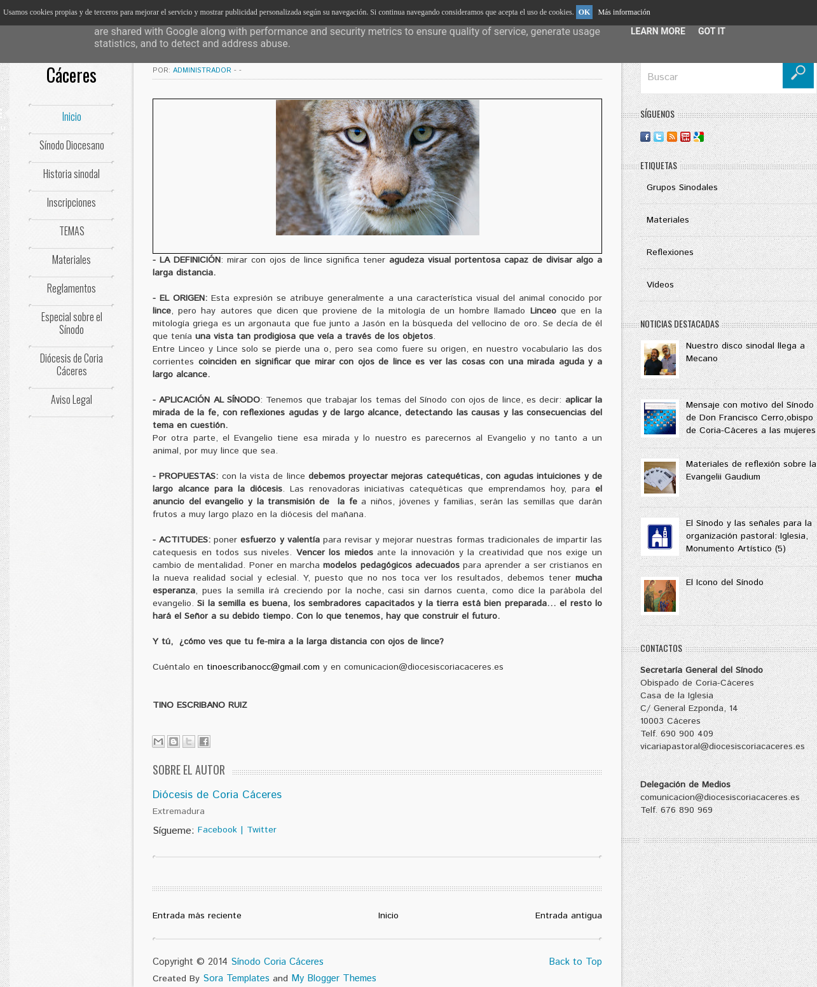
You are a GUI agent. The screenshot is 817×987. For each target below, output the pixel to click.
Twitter (262, 830)
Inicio (71, 116)
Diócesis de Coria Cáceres (71, 364)
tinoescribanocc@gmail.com (263, 667)
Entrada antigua (568, 915)
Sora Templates (236, 978)
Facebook (217, 830)
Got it (711, 31)
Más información (624, 12)
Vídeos (660, 285)
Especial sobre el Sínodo (71, 323)
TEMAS (72, 230)
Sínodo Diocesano (71, 145)
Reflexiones (670, 252)
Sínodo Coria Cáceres (277, 962)
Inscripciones (71, 202)
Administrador (203, 71)
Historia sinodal (71, 173)
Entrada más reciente (197, 915)
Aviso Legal (71, 399)
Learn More (658, 31)
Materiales (71, 259)
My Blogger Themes (333, 978)
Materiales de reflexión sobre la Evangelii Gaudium (751, 470)
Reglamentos (71, 288)
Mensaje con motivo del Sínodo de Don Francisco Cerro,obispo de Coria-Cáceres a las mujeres (751, 418)
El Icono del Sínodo (725, 582)
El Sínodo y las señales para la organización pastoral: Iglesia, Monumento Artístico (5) (749, 536)
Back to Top (575, 962)
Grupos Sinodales (682, 187)
